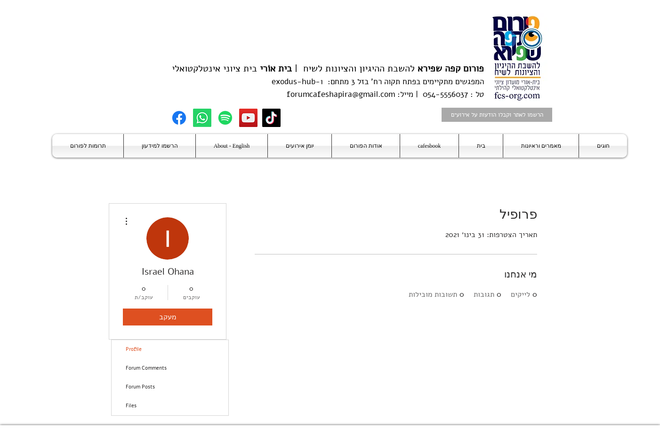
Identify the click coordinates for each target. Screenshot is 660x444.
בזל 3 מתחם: (346, 81)
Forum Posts (140, 386)
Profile (134, 349)
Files (131, 405)
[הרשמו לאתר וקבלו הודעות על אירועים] (497, 115)
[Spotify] (225, 118)
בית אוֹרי (276, 68)
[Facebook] (179, 118)
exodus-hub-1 (297, 81)
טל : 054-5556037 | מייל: (439, 94)
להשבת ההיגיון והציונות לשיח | (388, 68)
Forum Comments (146, 368)
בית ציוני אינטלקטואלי (214, 68)
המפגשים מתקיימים (452, 81)
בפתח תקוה (401, 81)
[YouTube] (248, 118)
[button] (603, 146)
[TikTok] (271, 118)
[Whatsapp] (202, 118)
